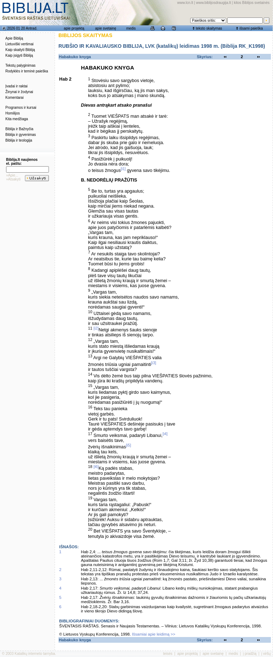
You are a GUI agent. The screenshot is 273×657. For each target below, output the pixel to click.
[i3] (153, 363)
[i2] (95, 328)
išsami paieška (251, 28)
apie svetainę (105, 28)
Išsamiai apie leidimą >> (154, 634)
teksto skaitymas (209, 28)
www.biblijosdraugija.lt (213, 3)
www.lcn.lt (185, 3)
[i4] (164, 434)
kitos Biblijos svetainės (251, 3)
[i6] (95, 466)
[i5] (128, 445)
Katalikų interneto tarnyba (35, 654)
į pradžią (250, 654)
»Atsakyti (13, 179)
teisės (167, 654)
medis (131, 28)
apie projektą (74, 28)
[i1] (123, 169)
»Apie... (12, 175)
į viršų (266, 654)
